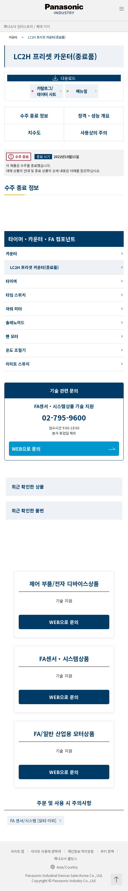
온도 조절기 (16, 350)
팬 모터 (12, 336)
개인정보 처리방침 (81, 851)
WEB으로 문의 (64, 448)
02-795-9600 (64, 417)
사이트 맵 (17, 851)
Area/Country (64, 867)
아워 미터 (14, 309)
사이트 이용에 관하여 (46, 851)
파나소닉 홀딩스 (65, 858)
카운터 (13, 37)
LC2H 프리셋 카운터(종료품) (34, 267)
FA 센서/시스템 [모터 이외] (33, 820)
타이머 (11, 281)
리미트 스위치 (17, 364)
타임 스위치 (16, 295)
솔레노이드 (15, 322)
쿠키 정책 (107, 851)
